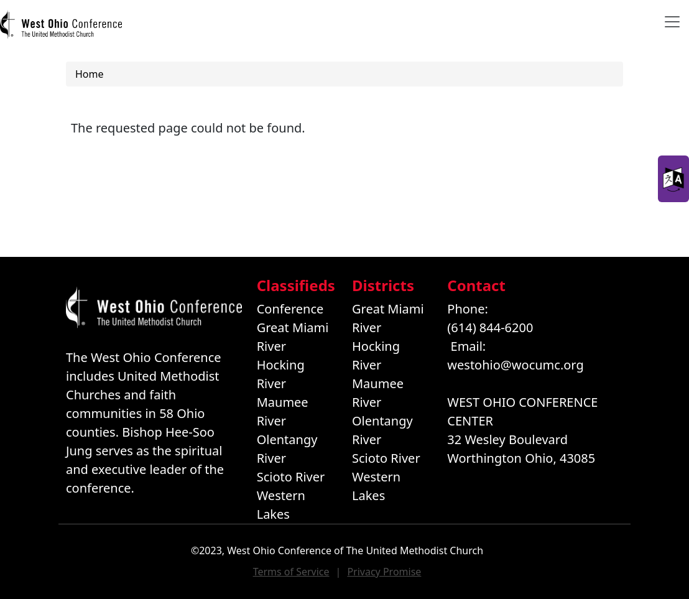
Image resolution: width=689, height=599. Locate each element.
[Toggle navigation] (672, 22)
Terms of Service (291, 571)
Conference (290, 308)
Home (89, 74)
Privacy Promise (384, 571)
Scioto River (291, 476)
